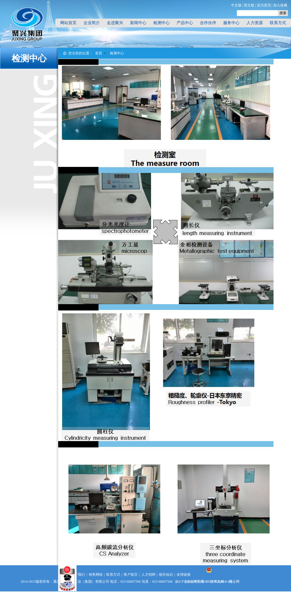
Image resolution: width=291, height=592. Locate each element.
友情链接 (184, 575)
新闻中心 (138, 23)
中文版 (236, 5)
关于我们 (78, 575)
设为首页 (264, 5)
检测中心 (161, 23)
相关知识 (166, 575)
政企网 (234, 581)
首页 (98, 53)
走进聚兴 (115, 23)
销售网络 (96, 575)
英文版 (249, 5)
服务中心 (231, 23)
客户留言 (131, 575)
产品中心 (185, 23)
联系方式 (278, 23)
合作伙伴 (208, 23)
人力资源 (254, 23)
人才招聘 (148, 575)
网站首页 (68, 23)
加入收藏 (280, 5)
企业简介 (92, 23)
